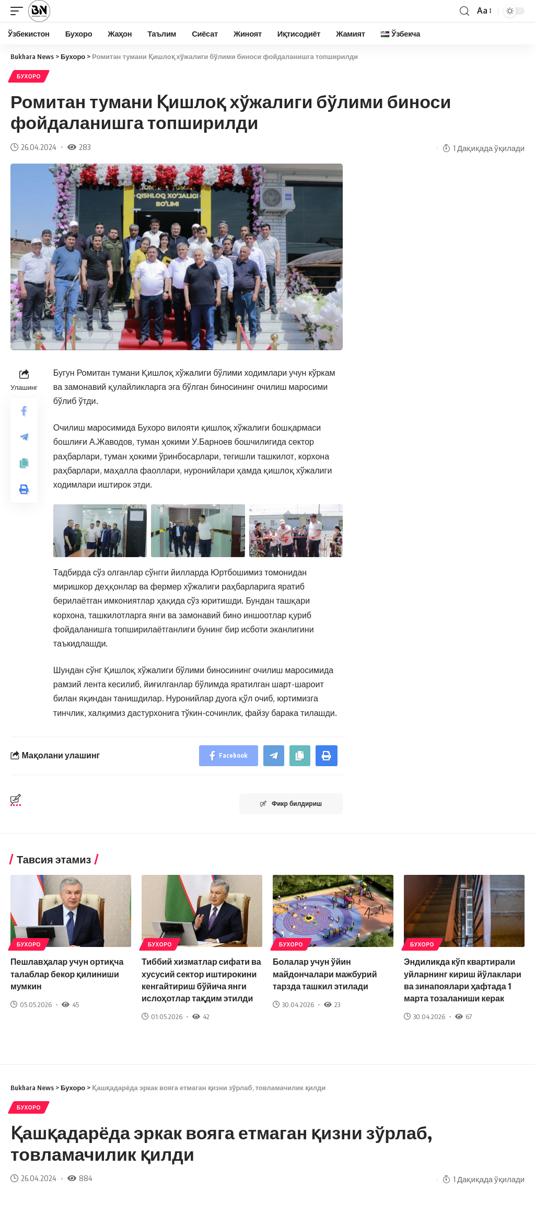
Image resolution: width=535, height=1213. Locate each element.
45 (70, 1004)
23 (332, 1004)
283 (78, 147)
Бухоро (29, 76)
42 (201, 1016)
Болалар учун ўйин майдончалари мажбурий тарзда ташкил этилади (325, 973)
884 (79, 1178)
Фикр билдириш (291, 803)
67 (463, 1016)
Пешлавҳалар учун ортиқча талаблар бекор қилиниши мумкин (66, 973)
